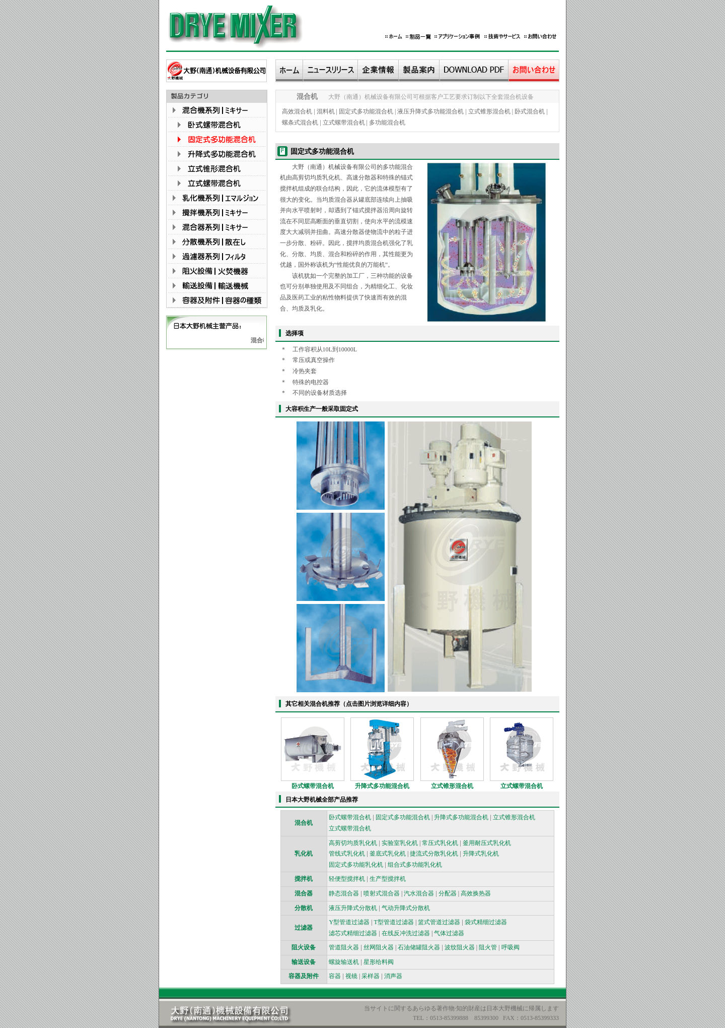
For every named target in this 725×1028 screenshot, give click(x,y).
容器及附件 (303, 976)
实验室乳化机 (400, 842)
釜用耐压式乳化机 (487, 842)
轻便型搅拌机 (347, 878)
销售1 (686, 128)
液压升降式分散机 (353, 908)
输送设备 (304, 961)
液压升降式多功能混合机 (430, 111)
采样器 (370, 976)
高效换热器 (476, 893)
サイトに (382, 1008)
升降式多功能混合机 (382, 786)
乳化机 (304, 853)
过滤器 (304, 927)
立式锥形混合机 (489, 111)
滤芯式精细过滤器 (353, 933)
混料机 (326, 111)
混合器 (304, 893)
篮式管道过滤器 (439, 922)
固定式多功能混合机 (366, 111)
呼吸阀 (510, 947)
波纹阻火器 (460, 947)
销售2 (686, 142)
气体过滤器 (449, 933)
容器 (335, 976)
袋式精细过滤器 (486, 922)
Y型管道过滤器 (349, 922)
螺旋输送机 (344, 961)
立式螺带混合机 (344, 122)
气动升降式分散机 (406, 908)
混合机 (263, 340)
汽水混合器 (419, 893)
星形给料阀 (379, 961)
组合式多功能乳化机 (415, 864)
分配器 (448, 893)
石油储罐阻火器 (419, 947)
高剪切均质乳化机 (353, 842)
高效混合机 (297, 111)
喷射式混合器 (382, 893)
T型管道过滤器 (394, 922)
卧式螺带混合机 (313, 786)
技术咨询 (691, 170)
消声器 (393, 976)
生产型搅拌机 (388, 878)
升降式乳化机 (481, 853)
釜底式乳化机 (388, 853)
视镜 (351, 976)
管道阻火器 (344, 947)
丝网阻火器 (379, 947)
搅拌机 (304, 878)
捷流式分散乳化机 (434, 853)
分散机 (304, 908)
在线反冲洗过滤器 (406, 933)
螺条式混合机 (300, 122)
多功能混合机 (387, 122)
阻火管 (488, 947)
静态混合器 (344, 893)
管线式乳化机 (347, 853)
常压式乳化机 (440, 842)
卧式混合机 (530, 111)
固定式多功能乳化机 (356, 864)
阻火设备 (304, 947)
